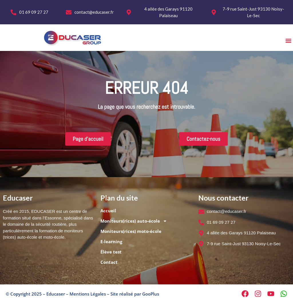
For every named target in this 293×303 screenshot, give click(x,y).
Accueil (108, 210)
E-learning (111, 241)
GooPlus (150, 294)
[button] (288, 40)
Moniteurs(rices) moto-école (130, 231)
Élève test (111, 252)
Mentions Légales (88, 294)
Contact (109, 262)
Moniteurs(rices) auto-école (133, 221)
